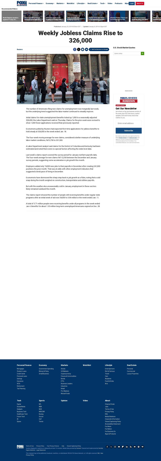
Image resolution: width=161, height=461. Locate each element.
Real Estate (92, 3)
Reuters (20, 49)
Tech (102, 3)
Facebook (74, 49)
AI (17, 419)
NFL (40, 404)
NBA (40, 406)
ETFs (62, 381)
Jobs (106, 406)
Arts (106, 383)
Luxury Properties (132, 374)
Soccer (41, 416)
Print (82, 49)
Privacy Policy (123, 137)
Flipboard (123, 446)
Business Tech (21, 411)
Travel (107, 374)
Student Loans (21, 371)
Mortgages (20, 369)
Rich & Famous (110, 371)
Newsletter (134, 446)
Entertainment (110, 369)
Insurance (20, 381)
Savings (19, 378)
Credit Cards (21, 374)
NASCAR (42, 411)
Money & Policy (44, 371)
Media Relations (110, 416)
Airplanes (108, 378)
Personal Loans (22, 376)
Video (110, 3)
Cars (106, 376)
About (107, 400)
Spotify (138, 446)
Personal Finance (35, 3)
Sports (42, 400)
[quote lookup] (127, 53)
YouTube (119, 446)
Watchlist (70, 3)
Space (19, 421)
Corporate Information (112, 419)
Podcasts (118, 3)
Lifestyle (80, 3)
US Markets (64, 371)
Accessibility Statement (113, 424)
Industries (64, 386)
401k (18, 383)
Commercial (131, 371)
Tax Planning (21, 388)
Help (63, 446)
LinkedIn (126, 446)
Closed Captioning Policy (113, 421)
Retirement (20, 386)
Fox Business (22, 3)
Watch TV (140, 3)
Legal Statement (41, 450)
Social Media (21, 406)
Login (132, 3)
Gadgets (19, 409)
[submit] (142, 53)
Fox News (108, 426)
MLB (40, 409)
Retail (63, 388)
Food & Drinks (109, 381)
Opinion (64, 400)
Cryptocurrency (66, 374)
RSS (130, 446)
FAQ (106, 414)
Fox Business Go (110, 431)
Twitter (78, 49)
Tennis (41, 421)
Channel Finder (110, 404)
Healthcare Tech (22, 414)
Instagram (115, 446)
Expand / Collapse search (126, 3)
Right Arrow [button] (157, 16)
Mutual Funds (65, 393)
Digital (19, 404)
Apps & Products (110, 434)
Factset (79, 448)
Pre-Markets (65, 391)
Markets (60, 3)
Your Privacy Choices (53, 446)
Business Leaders (66, 383)
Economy (49, 3)
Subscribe (128, 131)
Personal (130, 369)
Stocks (63, 369)
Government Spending (46, 369)
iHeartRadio (142, 446)
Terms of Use (133, 137)
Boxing (41, 414)
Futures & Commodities (68, 376)
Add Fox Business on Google (100, 49)
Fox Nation (108, 429)
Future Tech (21, 416)
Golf (40, 419)
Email (86, 49)
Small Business (44, 374)
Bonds (63, 378)
